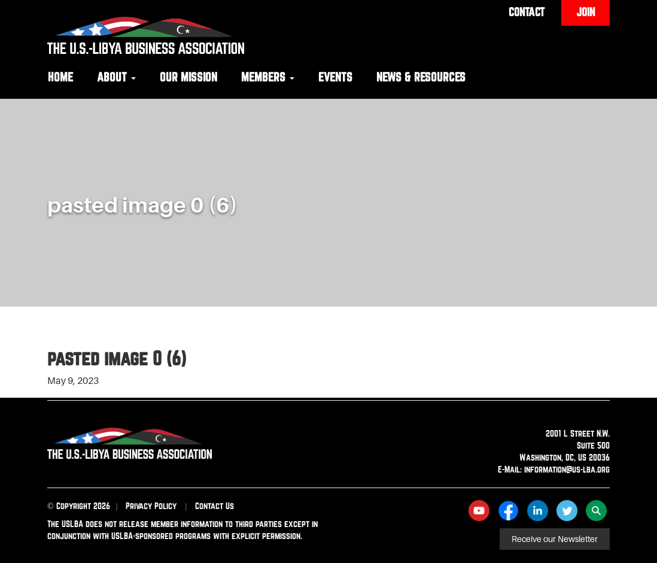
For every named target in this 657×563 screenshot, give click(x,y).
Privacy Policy (151, 506)
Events (335, 77)
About (116, 77)
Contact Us (214, 506)
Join (585, 12)
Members (267, 77)
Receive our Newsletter (555, 539)
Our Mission (188, 77)
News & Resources (421, 77)
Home (60, 77)
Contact (527, 12)
